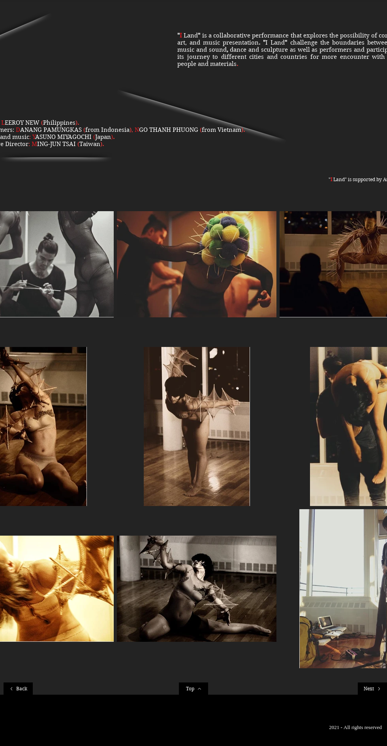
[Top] (193, 688)
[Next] (372, 688)
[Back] (18, 688)
